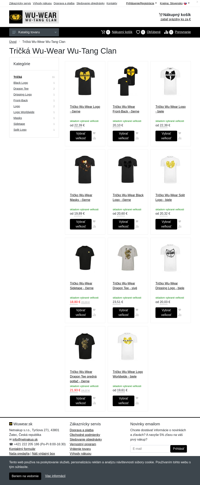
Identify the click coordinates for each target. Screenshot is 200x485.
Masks (17, 118)
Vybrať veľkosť (81, 136)
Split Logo (20, 129)
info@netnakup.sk (25, 439)
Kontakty (111, 3)
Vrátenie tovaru (80, 449)
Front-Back (20, 100)
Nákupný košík (114, 32)
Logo (16, 106)
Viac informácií (55, 476)
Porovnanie (176, 32)
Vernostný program (83, 444)
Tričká (17, 76)
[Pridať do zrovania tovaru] (94, 138)
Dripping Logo (22, 94)
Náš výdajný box (43, 453)
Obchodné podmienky (85, 434)
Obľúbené (146, 32)
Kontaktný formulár (22, 449)
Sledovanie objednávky (90, 3)
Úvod (12, 41)
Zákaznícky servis (20, 3)
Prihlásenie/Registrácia (141, 3)
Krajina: (174, 3)
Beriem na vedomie (25, 476)
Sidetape (19, 123)
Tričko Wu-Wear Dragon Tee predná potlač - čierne (83, 376)
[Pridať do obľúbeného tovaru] (94, 133)
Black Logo (20, 82)
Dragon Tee (21, 88)
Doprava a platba (64, 3)
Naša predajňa (19, 453)
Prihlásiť (178, 448)
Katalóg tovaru (34, 32)
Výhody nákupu (42, 3)
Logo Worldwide (23, 112)
